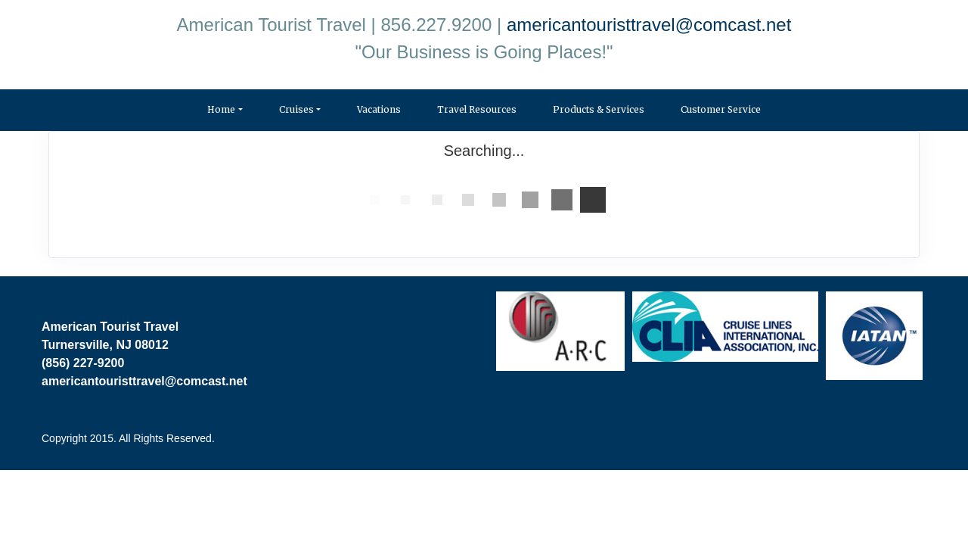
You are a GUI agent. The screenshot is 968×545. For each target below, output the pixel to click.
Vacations (379, 109)
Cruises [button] (296, 109)
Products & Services (598, 109)
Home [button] (221, 109)
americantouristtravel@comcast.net (649, 24)
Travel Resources (477, 109)
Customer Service (721, 109)
